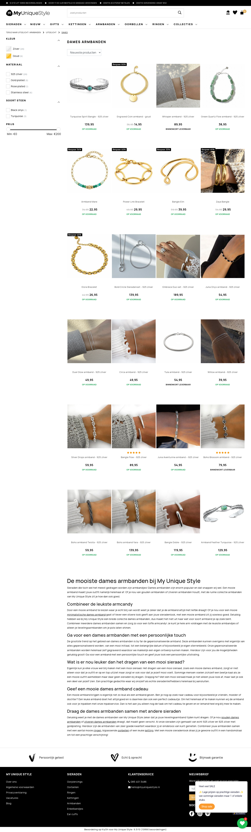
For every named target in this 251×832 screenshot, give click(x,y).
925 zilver (19, 74)
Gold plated (19, 80)
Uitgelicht (51, 32)
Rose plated (19, 86)
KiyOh (105, 829)
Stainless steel (21, 92)
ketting (149, 730)
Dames (65, 32)
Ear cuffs (72, 814)
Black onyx (19, 110)
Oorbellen (73, 787)
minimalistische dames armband (86, 614)
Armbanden (35, 32)
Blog (8, 803)
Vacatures (12, 798)
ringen (97, 730)
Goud (18, 56)
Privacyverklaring (16, 792)
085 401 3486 (137, 781)
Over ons (11, 781)
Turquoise (18, 116)
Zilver (18, 48)
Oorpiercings (75, 781)
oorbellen (123, 730)
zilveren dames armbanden (100, 721)
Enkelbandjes (75, 808)
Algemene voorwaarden (20, 787)
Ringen (71, 792)
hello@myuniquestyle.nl (144, 787)
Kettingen (73, 798)
